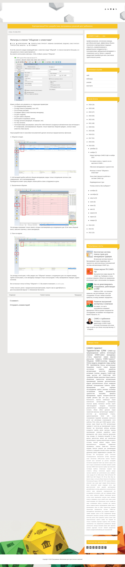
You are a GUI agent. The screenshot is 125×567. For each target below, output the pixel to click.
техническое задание (104, 470)
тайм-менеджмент (92, 406)
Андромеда (111, 371)
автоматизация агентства (96, 371)
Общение (66, 43)
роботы (107, 517)
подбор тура (106, 466)
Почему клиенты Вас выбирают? (100, 186)
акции (96, 483)
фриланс (113, 525)
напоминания (97, 464)
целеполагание (103, 472)
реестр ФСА (95, 517)
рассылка (90, 359)
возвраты (113, 458)
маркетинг (97, 357)
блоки (102, 416)
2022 (90, 119)
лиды (108, 363)
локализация (108, 495)
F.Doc (93, 422)
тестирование (91, 391)
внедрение (102, 363)
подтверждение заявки (105, 505)
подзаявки (98, 418)
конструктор (89, 462)
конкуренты (90, 430)
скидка (113, 410)
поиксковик (112, 466)
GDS (114, 375)
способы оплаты (104, 450)
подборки (112, 387)
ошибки (113, 464)
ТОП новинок (107, 481)
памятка (113, 503)
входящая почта (107, 485)
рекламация (98, 420)
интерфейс (112, 460)
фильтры (22, 45)
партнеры (107, 430)
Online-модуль (92, 363)
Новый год (99, 424)
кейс (108, 416)
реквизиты (101, 517)
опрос (88, 503)
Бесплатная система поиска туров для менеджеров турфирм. (103, 254)
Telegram (98, 477)
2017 (90, 138)
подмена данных (95, 505)
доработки (112, 369)
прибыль (95, 468)
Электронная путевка (103, 456)
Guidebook (101, 436)
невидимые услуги (96, 499)
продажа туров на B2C (97, 513)
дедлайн (104, 487)
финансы (112, 393)
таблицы (95, 470)
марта (92, 216)
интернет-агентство (109, 395)
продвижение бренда (109, 513)
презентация (90, 509)
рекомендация (111, 448)
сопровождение (106, 420)
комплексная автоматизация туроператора (101, 401)
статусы (88, 521)
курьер (111, 462)
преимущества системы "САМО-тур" (105, 509)
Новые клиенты (110, 377)
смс (107, 519)
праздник (113, 507)
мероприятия (98, 497)
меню (92, 497)
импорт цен (103, 438)
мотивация (90, 373)
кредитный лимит (97, 462)
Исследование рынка (102, 454)
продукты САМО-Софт (108, 373)
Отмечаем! (112, 454)
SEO (95, 477)
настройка (102, 393)
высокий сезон (91, 460)
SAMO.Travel (90, 477)
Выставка (89, 454)
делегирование (111, 487)
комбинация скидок (109, 399)
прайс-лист (105, 446)
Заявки (96, 377)
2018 (90, 134)
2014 (90, 225)
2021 (90, 123)
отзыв (113, 416)
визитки (108, 458)
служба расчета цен (94, 397)
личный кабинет (98, 442)
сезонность (90, 450)
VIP (102, 477)
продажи (112, 361)
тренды (113, 470)
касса (88, 495)
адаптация (112, 456)
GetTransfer (110, 474)
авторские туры (91, 483)
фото (109, 525)
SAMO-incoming (101, 361)
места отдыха (90, 464)
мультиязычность (91, 444)
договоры (112, 428)
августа (92, 198)
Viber (109, 477)
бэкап (88, 485)
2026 (90, 104)
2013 (90, 229)
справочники (90, 412)
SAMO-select (99, 355)
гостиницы (112, 389)
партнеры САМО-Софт (92, 466)
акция (88, 458)
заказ (93, 491)
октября (92, 190)
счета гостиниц (111, 521)
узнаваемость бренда (109, 523)
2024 (90, 112)
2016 (90, 142)
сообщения (96, 450)
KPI (114, 474)
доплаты (107, 460)
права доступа (92, 375)
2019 (90, 130)
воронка (98, 399)
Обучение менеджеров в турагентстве (102, 167)
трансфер (112, 450)
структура (99, 521)
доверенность (103, 489)
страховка (93, 521)
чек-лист (100, 527)
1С (96, 436)
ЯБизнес (113, 481)
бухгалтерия (99, 428)
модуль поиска (110, 442)
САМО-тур (111, 351)
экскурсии (102, 406)
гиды (114, 485)
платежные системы (104, 403)
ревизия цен (102, 448)
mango (92, 479)
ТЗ (111, 436)
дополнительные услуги (100, 383)
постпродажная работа (94, 389)
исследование (90, 493)
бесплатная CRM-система (98, 458)
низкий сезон (104, 499)
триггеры (89, 472)
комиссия (96, 495)
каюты (91, 495)
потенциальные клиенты (102, 385)
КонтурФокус (112, 479)
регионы (106, 515)
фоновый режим (102, 525)
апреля (92, 213)
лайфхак (102, 495)
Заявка (100, 391)
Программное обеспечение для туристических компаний (67, 559)
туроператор (94, 365)
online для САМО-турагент (103, 422)
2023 (90, 116)
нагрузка (104, 497)
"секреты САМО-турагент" (39, 43)
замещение (99, 491)
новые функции (109, 367)
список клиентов (103, 434)
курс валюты (105, 462)
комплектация (105, 440)
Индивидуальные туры (97, 182)
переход (113, 430)
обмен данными (104, 410)
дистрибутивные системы (93, 489)
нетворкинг (102, 444)
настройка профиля (106, 464)
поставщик (89, 468)
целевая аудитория (92, 527)
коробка (96, 430)
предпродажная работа (96, 353)
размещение (90, 515)
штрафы (92, 436)
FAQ (106, 474)
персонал (100, 466)
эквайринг (112, 472)
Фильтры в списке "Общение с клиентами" (31, 40)
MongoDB (107, 436)
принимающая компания (94, 432)
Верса (101, 479)
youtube (89, 82)
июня (91, 205)
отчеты (89, 357)
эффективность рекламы (105, 452)
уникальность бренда (92, 525)
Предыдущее (78, 295)
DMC (114, 452)
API (100, 375)
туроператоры (90, 523)
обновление (58, 43)
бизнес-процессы (111, 483)
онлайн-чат (112, 501)
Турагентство (14, 45)
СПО (104, 424)
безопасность (90, 399)
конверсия (112, 383)
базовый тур (90, 428)
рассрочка (96, 515)
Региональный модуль (92, 481)
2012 (90, 232)
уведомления (100, 523)
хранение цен (95, 472)
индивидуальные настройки (107, 408)
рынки (110, 517)
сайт (88, 75)
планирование (91, 418)
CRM (103, 350)
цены (108, 472)
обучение (89, 385)
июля (91, 202)
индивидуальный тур (109, 491)
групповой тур (99, 460)
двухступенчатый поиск (93, 487)
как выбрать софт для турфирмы (102, 493)
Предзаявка (90, 367)
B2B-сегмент (101, 474)
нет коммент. (33, 45)
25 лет (96, 474)
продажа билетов (92, 448)
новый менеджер (91, 501)
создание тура (111, 468)
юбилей (106, 527)
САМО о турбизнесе (102, 319)
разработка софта (110, 432)
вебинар (106, 428)
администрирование (92, 416)
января (92, 220)
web (103, 397)
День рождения (110, 397)
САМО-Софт (107, 375)
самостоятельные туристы (93, 519)
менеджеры (111, 355)
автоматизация (110, 365)
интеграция (111, 353)
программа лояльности (108, 418)
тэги (95, 523)
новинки (50, 43)
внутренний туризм (96, 485)
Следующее (12, 295)
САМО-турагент (74, 43)
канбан (113, 493)
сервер (103, 519)
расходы (101, 515)
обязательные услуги (103, 501)
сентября (93, 194)
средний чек (112, 519)
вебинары (90, 79)
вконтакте (90, 86)
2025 (90, 108)
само (114, 517)
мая (91, 209)
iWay (112, 477)
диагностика (95, 438)
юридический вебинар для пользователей (101, 529)
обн (97, 501)
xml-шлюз (97, 479)
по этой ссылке (60, 284)
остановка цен (106, 503)
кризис (101, 430)
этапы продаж (90, 474)
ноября (92, 152)
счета (113, 420)
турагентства (100, 379)
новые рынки (112, 499)
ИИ (94, 454)
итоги (102, 387)
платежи (97, 373)
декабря (92, 148)
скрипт (113, 403)
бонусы (103, 365)
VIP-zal (105, 477)
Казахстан (106, 479)
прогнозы (112, 446)
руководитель (90, 434)
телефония (90, 377)
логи (114, 462)
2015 (90, 145)
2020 (90, 127)
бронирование (91, 395)
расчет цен (90, 420)
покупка (98, 446)
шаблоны (89, 422)
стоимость (89, 470)
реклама (105, 389)
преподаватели (90, 511)
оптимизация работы (96, 503)
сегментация (102, 468)
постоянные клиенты (95, 369)
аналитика (102, 377)
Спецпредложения (91, 456)
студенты (104, 521)
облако (95, 410)
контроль (89, 410)
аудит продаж (102, 483)
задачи (99, 395)
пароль (88, 505)
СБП (102, 481)
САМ (99, 481)
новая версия (109, 357)
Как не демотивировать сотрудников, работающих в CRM (104, 286)
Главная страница (45, 295)
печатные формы (92, 403)
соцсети (98, 367)
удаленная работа (92, 452)
